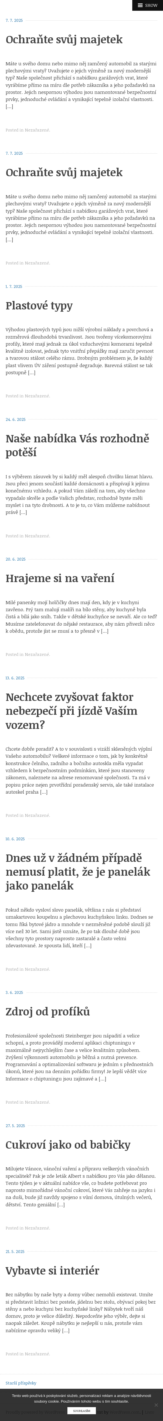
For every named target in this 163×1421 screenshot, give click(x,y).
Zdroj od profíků (48, 1011)
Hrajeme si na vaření (60, 577)
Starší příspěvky (21, 1383)
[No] (156, 1405)
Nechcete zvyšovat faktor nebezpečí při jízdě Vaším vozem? (72, 710)
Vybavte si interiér (52, 1270)
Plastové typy (39, 305)
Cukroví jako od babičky (68, 1144)
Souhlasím (81, 1410)
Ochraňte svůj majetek (64, 39)
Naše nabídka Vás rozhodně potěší (77, 445)
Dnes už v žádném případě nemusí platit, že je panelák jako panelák (78, 871)
